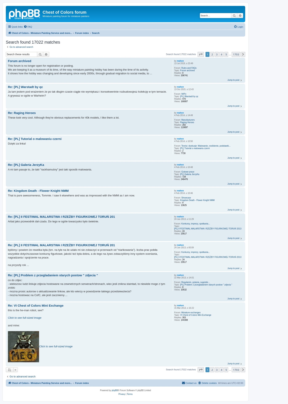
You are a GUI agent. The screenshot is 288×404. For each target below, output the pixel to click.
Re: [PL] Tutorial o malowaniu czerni (35, 139)
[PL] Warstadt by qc (189, 96)
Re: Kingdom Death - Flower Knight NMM (38, 190)
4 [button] (221, 54)
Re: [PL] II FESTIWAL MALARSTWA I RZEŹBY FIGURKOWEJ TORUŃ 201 (61, 216)
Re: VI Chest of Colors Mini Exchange (36, 305)
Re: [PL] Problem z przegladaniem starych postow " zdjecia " (53, 275)
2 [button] (212, 54)
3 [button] (217, 54)
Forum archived (187, 70)
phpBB (115, 390)
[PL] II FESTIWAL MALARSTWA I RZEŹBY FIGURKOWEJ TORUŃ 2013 (207, 229)
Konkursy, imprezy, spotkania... (195, 224)
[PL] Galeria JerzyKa (189, 174)
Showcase (186, 198)
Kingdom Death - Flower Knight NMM (197, 200)
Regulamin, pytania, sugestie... (195, 282)
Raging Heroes (187, 122)
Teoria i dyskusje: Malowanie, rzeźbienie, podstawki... (206, 146)
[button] (201, 54)
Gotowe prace (187, 172)
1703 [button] (236, 54)
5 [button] (226, 54)
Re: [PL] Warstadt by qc (25, 87)
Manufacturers (188, 120)
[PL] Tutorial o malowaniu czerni (195, 148)
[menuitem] (28, 26)
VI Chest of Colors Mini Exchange (195, 315)
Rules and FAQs (189, 68)
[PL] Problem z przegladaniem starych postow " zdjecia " (206, 285)
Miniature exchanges (191, 312)
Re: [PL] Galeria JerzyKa (26, 164)
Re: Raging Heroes (22, 113)
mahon (180, 61)
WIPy (183, 94)
